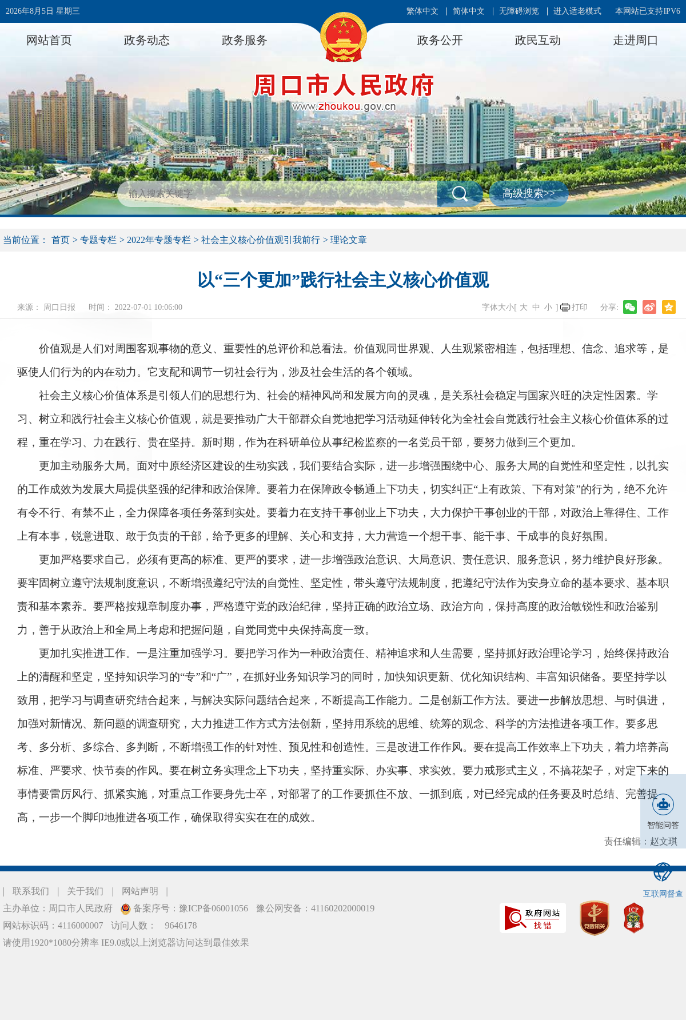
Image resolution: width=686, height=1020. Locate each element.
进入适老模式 (577, 11)
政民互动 (538, 40)
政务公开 (440, 40)
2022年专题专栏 (159, 240)
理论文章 (348, 240)
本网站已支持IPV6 (647, 11)
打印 (580, 307)
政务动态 (147, 40)
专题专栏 (98, 240)
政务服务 (245, 40)
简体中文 (469, 11)
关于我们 (85, 891)
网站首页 (49, 40)
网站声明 (140, 891)
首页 (60, 240)
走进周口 (636, 40)
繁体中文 (422, 11)
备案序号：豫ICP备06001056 (189, 908)
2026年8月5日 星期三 (43, 11)
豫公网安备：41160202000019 (315, 908)
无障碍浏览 (519, 11)
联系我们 (31, 891)
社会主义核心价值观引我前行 (260, 240)
